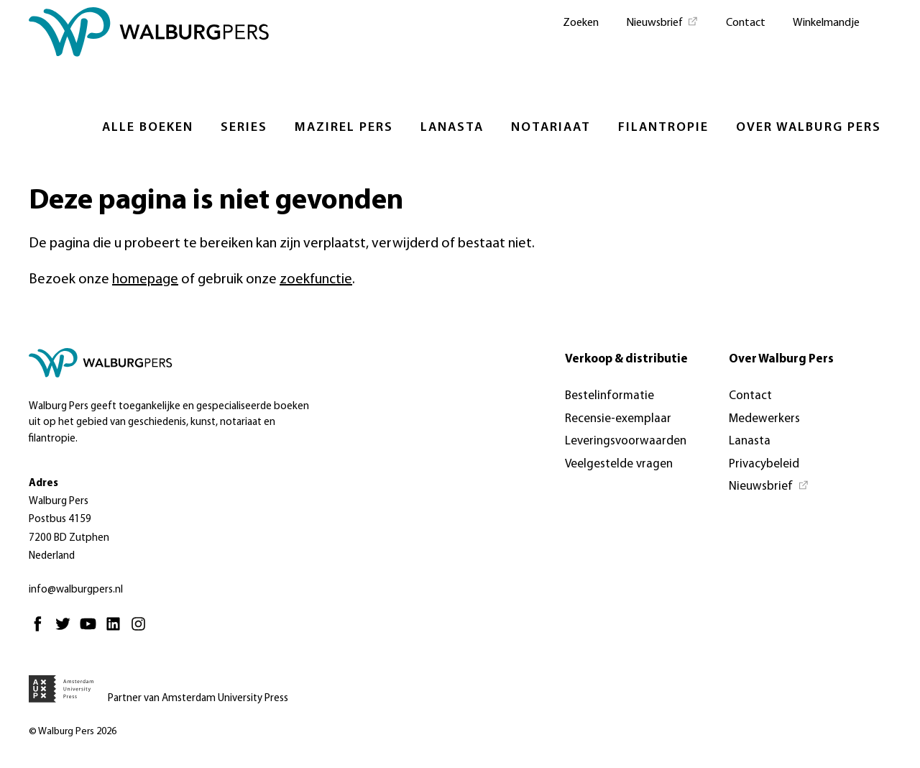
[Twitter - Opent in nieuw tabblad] (66, 630)
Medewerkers (764, 419)
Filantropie (663, 127)
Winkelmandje (826, 23)
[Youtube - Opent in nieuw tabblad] (91, 630)
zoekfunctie (316, 280)
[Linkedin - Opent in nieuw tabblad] (116, 630)
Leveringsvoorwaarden (625, 441)
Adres (43, 483)
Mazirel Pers (344, 127)
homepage (145, 280)
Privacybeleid (764, 464)
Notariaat (551, 127)
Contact (745, 23)
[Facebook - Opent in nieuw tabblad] (41, 630)
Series (244, 127)
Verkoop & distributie (626, 359)
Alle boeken (147, 127)
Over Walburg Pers (808, 127)
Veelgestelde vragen (619, 464)
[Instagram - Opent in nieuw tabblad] (142, 630)
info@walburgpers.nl (76, 590)
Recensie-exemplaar (618, 419)
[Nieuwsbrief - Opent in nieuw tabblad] (662, 21)
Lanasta (452, 127)
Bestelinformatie (609, 396)
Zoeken (581, 23)
